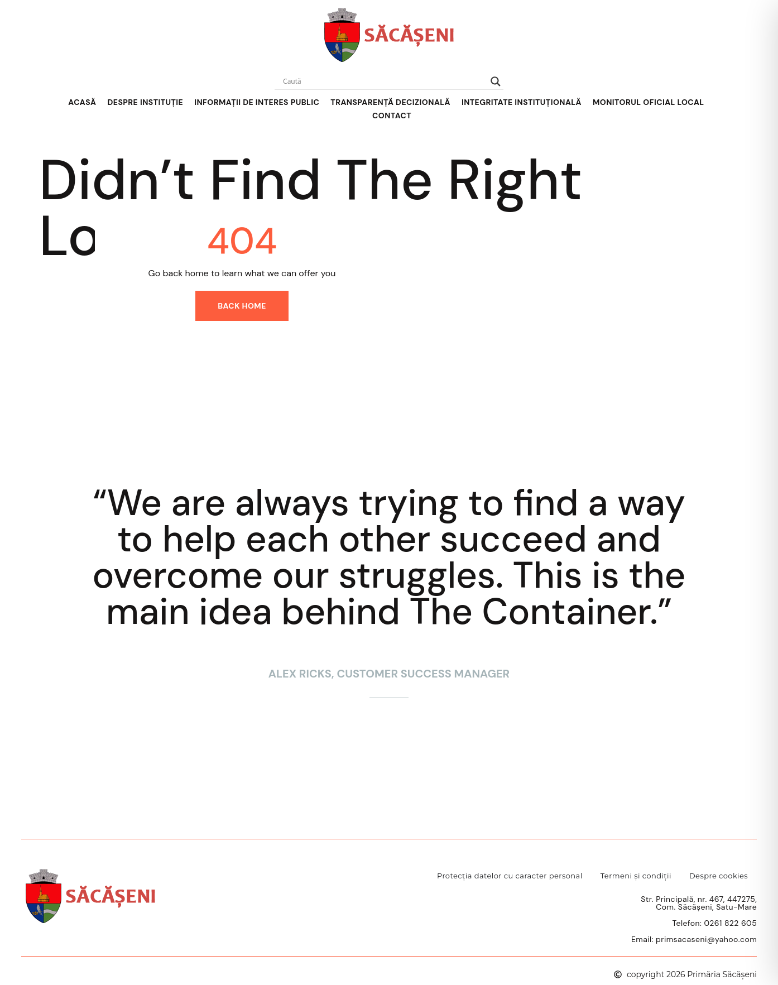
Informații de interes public (256, 102)
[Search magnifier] (495, 81)
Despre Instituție (145, 102)
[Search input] (384, 81)
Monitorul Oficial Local (648, 102)
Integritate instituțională (522, 102)
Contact (391, 115)
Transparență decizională (390, 102)
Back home (242, 306)
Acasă (82, 102)
